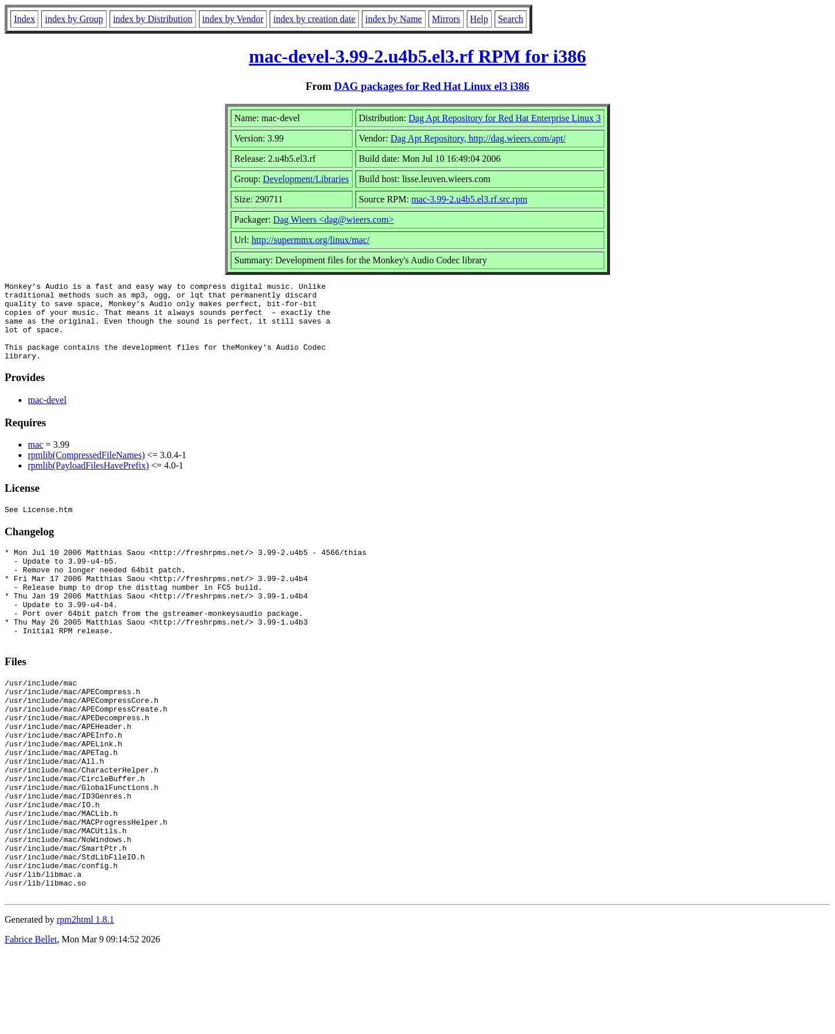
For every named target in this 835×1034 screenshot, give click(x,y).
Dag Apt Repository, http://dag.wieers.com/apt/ (477, 138)
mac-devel (47, 415)
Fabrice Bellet (31, 1019)
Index (24, 19)
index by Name (393, 19)
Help (479, 19)
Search (511, 19)
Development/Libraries (305, 179)
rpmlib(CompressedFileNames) (86, 471)
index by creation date (314, 19)
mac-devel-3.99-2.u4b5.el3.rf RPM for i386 (417, 56)
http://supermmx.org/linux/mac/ (311, 240)
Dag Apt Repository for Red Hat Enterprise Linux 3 (505, 118)
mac (35, 460)
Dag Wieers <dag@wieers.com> (333, 219)
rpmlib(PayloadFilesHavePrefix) (88, 481)
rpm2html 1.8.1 (85, 999)
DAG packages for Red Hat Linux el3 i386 (431, 86)
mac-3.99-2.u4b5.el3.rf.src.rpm (469, 199)
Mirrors (446, 19)
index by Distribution (153, 19)
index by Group (74, 19)
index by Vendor (232, 19)
